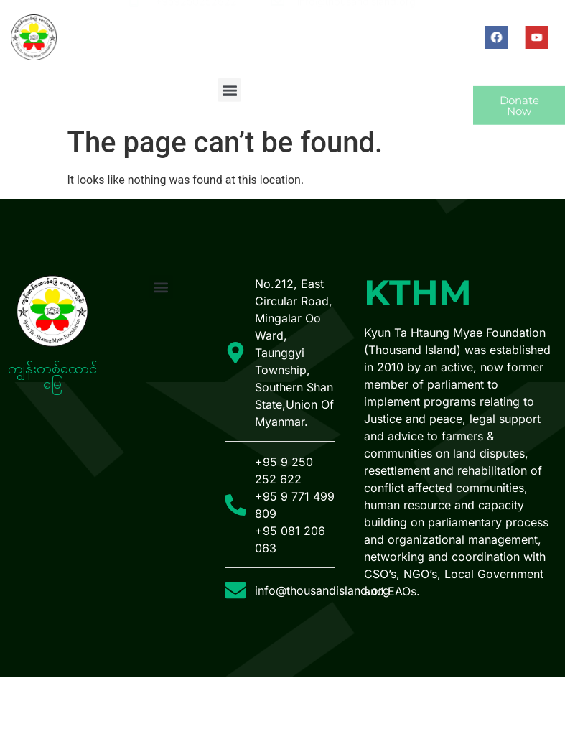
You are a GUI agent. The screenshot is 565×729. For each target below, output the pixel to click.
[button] (229, 94)
